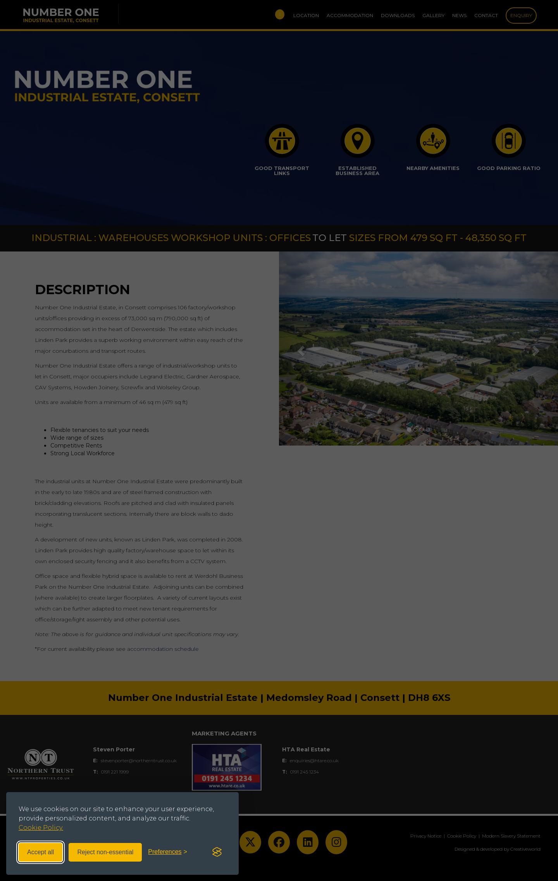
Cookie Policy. (41, 827)
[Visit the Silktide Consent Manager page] (217, 852)
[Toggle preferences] (167, 852)
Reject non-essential (105, 852)
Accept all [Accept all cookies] (40, 852)
